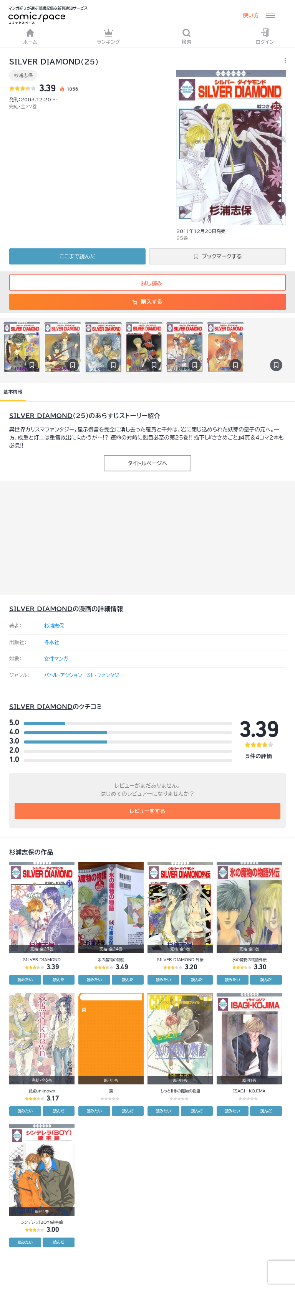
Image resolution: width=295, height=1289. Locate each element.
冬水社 (51, 642)
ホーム (30, 36)
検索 (187, 36)
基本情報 (12, 391)
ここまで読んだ (77, 256)
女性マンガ (56, 658)
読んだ (59, 980)
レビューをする (148, 811)
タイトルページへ (147, 463)
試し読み (147, 283)
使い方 (251, 15)
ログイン (265, 36)
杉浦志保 (23, 75)
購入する (147, 301)
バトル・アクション (63, 675)
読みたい (25, 980)
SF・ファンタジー (105, 675)
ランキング (108, 36)
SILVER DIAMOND (41, 416)
